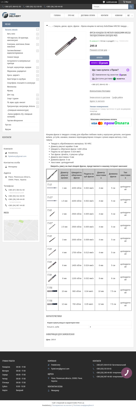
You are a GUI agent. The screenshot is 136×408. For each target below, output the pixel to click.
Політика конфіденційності (83, 405)
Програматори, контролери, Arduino (21, 106)
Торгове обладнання (15, 121)
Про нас (71, 15)
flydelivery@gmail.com (17, 156)
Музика (10, 91)
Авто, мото (11, 34)
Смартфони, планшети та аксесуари (21, 83)
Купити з (99, 63)
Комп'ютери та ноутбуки (16, 79)
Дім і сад (10, 95)
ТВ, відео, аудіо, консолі (16, 102)
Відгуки (8, 129)
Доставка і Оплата (88, 15)
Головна (57, 15)
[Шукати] (131, 6)
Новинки (118, 15)
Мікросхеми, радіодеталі (16, 71)
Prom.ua (81, 403)
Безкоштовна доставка (100, 91)
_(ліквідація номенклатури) (18, 110)
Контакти (104, 15)
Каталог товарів (11, 30)
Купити (99, 58)
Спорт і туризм (12, 99)
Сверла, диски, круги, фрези (66, 26)
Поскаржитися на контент (62, 405)
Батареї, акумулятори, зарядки (19, 67)
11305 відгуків (111, 2)
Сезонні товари (13, 57)
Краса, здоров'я (13, 75)
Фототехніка (11, 87)
